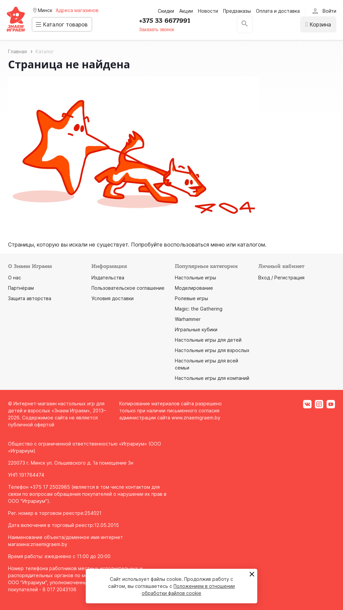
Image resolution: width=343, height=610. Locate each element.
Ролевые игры (191, 298)
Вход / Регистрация (281, 277)
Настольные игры (195, 277)
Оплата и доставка (278, 11)
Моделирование (194, 288)
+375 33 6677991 (168, 20)
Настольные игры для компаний (212, 378)
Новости (208, 11)
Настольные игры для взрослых (212, 350)
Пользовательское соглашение (127, 288)
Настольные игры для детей (208, 340)
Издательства (107, 277)
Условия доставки (112, 298)
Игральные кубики (196, 329)
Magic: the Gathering (198, 309)
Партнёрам (21, 288)
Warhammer (188, 319)
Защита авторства (29, 298)
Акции (186, 11)
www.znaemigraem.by (196, 417)
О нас (14, 277)
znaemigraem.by (48, 544)
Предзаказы (237, 11)
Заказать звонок (160, 29)
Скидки (166, 11)
